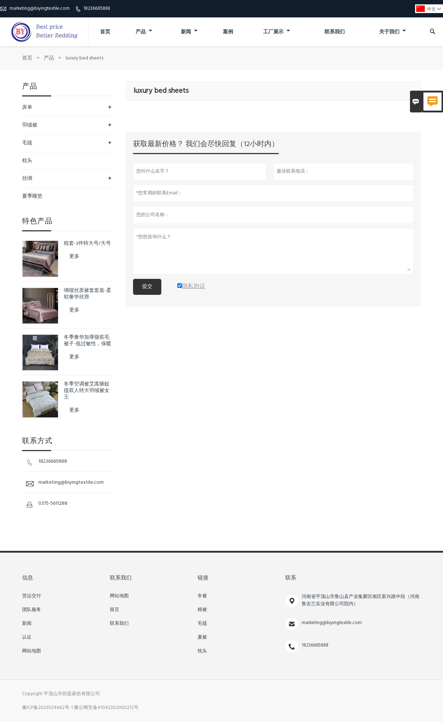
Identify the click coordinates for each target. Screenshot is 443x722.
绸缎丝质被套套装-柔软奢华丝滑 (87, 294)
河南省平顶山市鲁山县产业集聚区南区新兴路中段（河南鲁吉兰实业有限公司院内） (360, 600)
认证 (27, 637)
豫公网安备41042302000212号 (106, 707)
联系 (290, 578)
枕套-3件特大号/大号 (87, 243)
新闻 (189, 32)
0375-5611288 (52, 503)
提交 (147, 286)
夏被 (202, 637)
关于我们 (392, 32)
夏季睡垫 (32, 196)
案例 (228, 32)
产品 (144, 32)
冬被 (202, 596)
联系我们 (334, 32)
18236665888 (96, 8)
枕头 (27, 161)
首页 (105, 32)
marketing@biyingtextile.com (39, 8)
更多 (74, 256)
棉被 (202, 610)
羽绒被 (29, 125)
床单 (27, 107)
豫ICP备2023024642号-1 (47, 707)
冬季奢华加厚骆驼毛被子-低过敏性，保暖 (87, 340)
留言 (114, 610)
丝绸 (27, 178)
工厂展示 (276, 32)
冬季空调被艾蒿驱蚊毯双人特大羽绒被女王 (86, 391)
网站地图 (31, 651)
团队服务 (31, 610)
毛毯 (27, 143)
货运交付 (31, 596)
